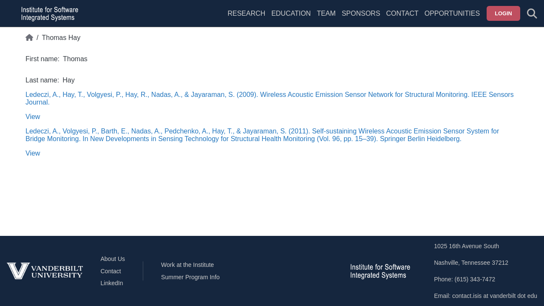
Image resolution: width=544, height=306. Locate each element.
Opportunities (452, 13)
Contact (402, 13)
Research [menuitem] (246, 13)
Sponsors (361, 13)
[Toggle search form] (532, 13)
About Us (113, 258)
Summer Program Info (190, 277)
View (33, 116)
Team (326, 13)
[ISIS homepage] (47, 13)
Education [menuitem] (291, 13)
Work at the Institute (187, 264)
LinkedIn (112, 283)
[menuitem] (326, 19)
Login (503, 13)
